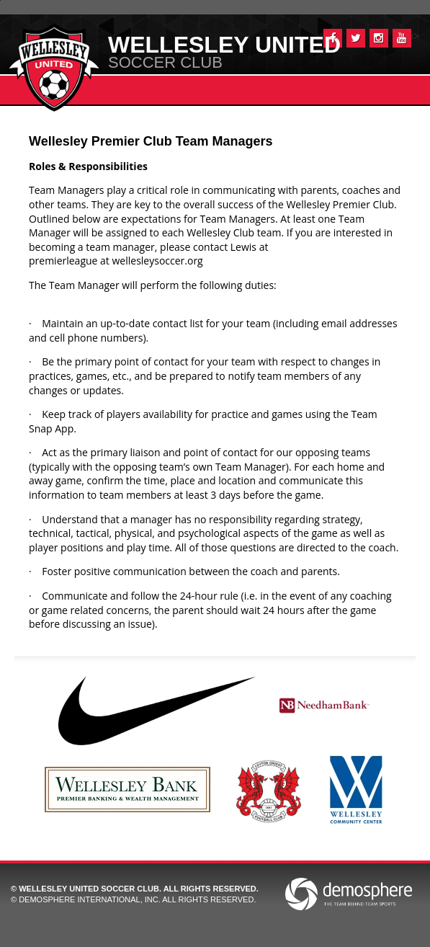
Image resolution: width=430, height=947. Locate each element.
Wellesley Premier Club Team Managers (150, 141)
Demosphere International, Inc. (90, 899)
